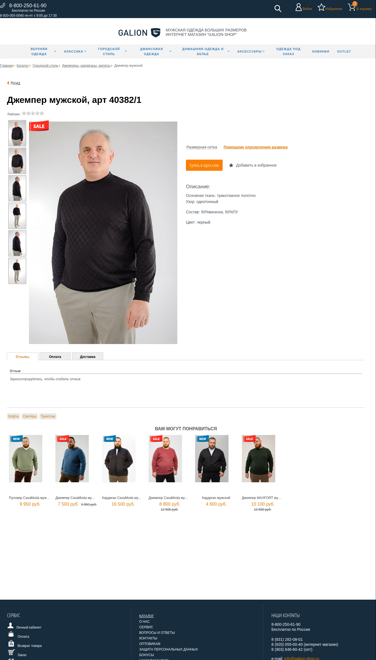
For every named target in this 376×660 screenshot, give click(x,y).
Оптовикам (149, 644)
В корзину (364, 9)
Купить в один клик (204, 165)
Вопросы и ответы (157, 633)
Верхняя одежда (39, 51)
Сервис (146, 627)
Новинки (321, 51)
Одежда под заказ (288, 51)
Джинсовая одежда (151, 51)
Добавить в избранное (256, 165)
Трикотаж (48, 416)
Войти (307, 9)
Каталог (146, 616)
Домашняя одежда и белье (203, 51)
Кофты (13, 416)
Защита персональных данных (168, 649)
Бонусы (146, 655)
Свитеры (29, 416)
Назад (15, 83)
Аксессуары (249, 51)
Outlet (344, 51)
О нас (144, 622)
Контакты (148, 638)
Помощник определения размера (255, 147)
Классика (73, 51)
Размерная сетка (201, 147)
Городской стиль (109, 51)
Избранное (333, 9)
